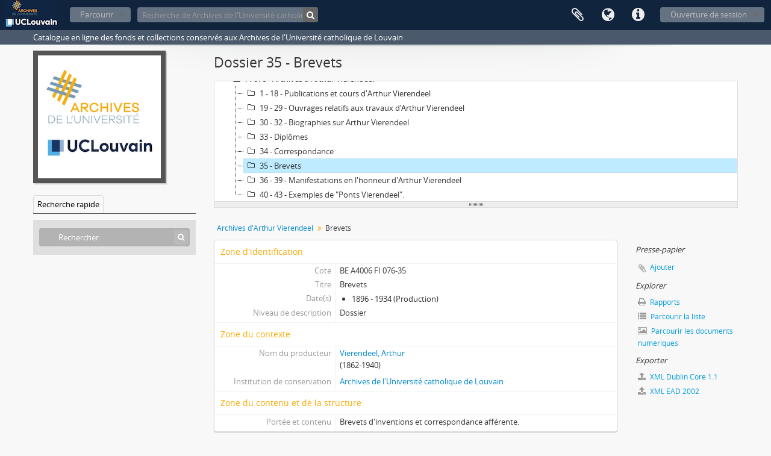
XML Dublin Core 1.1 (678, 377)
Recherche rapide (68, 204)
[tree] (475, 141)
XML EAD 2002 (668, 391)
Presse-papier (578, 15)
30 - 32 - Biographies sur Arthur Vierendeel (326, 122)
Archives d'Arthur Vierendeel (265, 228)
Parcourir (96, 14)
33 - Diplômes (276, 137)
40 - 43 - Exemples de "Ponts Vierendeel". (324, 194)
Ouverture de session (708, 14)
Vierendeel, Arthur (372, 353)
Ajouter (662, 267)
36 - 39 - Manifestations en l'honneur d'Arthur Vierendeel (352, 180)
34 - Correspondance (289, 151)
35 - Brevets (272, 165)
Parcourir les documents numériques (685, 337)
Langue (608, 15)
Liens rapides (638, 15)
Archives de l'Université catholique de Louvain (422, 381)
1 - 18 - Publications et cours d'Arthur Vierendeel (337, 93)
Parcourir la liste (671, 316)
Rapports (659, 302)
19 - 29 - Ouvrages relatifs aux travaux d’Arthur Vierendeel (354, 108)
